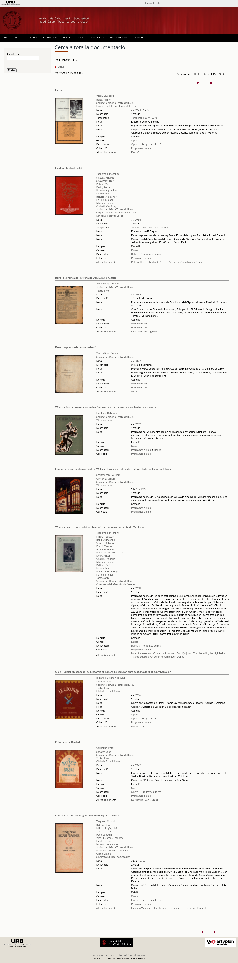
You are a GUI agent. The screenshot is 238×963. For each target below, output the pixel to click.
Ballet (134, 254)
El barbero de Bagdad (67, 742)
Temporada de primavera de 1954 (150, 227)
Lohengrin (189, 908)
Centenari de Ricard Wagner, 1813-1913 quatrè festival (87, 815)
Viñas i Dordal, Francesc (109, 837)
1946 (144, 488)
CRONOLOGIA (50, 38)
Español (148, 3)
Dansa (134, 250)
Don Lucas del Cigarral (144, 331)
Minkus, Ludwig (105, 536)
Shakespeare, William (108, 474)
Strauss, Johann (105, 177)
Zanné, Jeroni (104, 831)
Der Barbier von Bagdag (144, 799)
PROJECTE (19, 38)
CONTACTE (138, 38)
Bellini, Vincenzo (105, 539)
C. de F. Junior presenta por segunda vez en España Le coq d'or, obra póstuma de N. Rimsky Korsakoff (113, 671)
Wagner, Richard (105, 821)
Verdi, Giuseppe (105, 95)
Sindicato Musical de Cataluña (113, 856)
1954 (138, 219)
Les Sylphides (217, 653)
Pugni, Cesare (104, 546)
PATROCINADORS (118, 38)
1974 (138, 109)
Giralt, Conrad (104, 840)
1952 (138, 423)
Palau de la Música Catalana (112, 850)
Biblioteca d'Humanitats (136, 955)
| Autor (205, 74)
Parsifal (201, 908)
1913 (142, 860)
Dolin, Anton (103, 187)
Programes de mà (151, 144)
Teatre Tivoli (103, 290)
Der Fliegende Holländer (167, 908)
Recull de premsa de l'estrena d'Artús (76, 347)
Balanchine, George (107, 571)
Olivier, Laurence (105, 478)
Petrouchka (137, 262)
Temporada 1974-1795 (144, 117)
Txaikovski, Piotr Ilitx (108, 173)
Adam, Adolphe (105, 549)
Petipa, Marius (104, 184)
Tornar (59, 66)
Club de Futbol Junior (108, 691)
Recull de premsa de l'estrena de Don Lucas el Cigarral (86, 277)
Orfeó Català (103, 853)
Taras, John (102, 577)
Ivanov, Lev (102, 193)
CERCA (34, 38)
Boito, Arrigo (103, 99)
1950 (138, 588)
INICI (6, 38)
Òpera (134, 140)
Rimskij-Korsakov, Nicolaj (110, 677)
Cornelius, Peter (105, 747)
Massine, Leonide (106, 203)
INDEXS (66, 38)
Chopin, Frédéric (105, 558)
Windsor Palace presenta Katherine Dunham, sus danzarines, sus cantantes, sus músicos (105, 407)
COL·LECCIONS (96, 38)
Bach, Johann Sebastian (109, 552)
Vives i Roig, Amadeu (108, 283)
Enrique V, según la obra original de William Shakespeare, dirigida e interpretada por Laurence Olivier (113, 469)
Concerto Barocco (163, 653)
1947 (138, 765)
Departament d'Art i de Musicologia (107, 955)
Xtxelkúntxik (200, 653)
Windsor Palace (105, 420)
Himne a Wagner (140, 908)
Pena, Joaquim (104, 834)
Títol (196, 74)
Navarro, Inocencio (107, 844)
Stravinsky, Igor (105, 180)
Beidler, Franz (104, 825)
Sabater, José (103, 681)
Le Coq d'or (137, 726)
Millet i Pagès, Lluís (107, 828)
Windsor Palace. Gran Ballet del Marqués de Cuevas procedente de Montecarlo (100, 526)
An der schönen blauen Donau (186, 262)
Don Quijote (183, 653)
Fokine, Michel (104, 199)
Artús (134, 391)
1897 (138, 360)
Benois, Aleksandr (106, 196)
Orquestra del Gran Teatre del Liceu (116, 105)
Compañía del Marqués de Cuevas (115, 584)
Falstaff (59, 89)
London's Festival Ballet (68, 168)
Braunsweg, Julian (106, 190)
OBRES (79, 38)
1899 (138, 294)
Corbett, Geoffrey (106, 206)
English (158, 3)
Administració (139, 323)
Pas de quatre (139, 656)
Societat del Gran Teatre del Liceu (115, 102)
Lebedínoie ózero (156, 262)
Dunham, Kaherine (107, 412)
